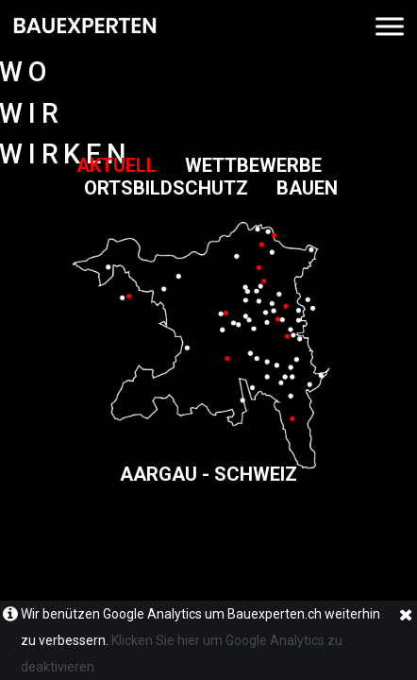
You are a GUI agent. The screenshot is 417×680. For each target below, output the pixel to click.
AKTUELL (130, 165)
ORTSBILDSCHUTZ (180, 188)
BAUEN (307, 188)
